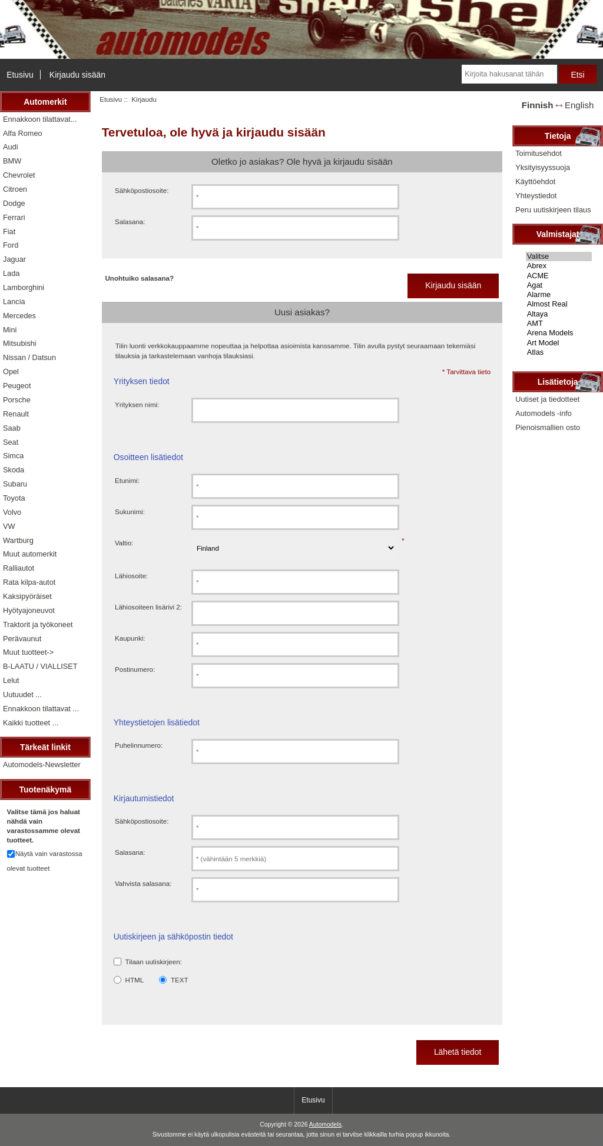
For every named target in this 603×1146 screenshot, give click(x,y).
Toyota (14, 498)
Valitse (559, 256)
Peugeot (17, 385)
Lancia (14, 301)
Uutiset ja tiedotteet (547, 399)
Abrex (559, 266)
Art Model (559, 343)
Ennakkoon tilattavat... (40, 119)
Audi (10, 146)
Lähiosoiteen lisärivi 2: (148, 607)
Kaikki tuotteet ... (30, 722)
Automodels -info (543, 413)
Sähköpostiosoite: (142, 190)
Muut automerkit (30, 553)
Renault (16, 413)
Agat (559, 285)
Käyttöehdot (535, 181)
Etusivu (20, 74)
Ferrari (14, 217)
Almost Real (559, 304)
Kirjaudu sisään (77, 74)
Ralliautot (18, 568)
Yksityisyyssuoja (542, 167)
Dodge (14, 203)
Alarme (559, 294)
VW (9, 526)
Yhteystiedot (535, 195)
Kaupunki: (130, 638)
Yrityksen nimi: (137, 404)
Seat (10, 442)
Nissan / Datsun (29, 357)
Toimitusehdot (538, 153)
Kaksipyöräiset (27, 596)
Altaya (559, 314)
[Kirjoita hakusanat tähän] (509, 74)
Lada (11, 273)
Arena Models (559, 333)
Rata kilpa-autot (29, 582)
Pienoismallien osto (547, 427)
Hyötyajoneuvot (29, 610)
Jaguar (14, 259)
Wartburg (18, 540)
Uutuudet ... (22, 694)
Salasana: (130, 221)
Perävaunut (22, 638)
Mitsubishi (20, 343)
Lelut (11, 680)
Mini (9, 329)
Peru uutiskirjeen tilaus (553, 209)
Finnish (538, 105)
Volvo (12, 512)
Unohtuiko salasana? (139, 278)
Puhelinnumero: (139, 745)
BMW (12, 160)
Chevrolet (19, 175)
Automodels (325, 1124)
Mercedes (19, 315)
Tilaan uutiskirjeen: (153, 961)
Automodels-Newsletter (42, 764)
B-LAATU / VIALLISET (40, 666)
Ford (10, 245)
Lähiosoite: (131, 575)
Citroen (15, 189)
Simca (13, 455)
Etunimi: (127, 480)
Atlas (559, 352)
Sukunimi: (130, 511)
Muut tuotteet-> (28, 652)
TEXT (179, 980)
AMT (559, 323)
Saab (12, 428)
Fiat (9, 231)
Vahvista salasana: (143, 883)
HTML (134, 980)
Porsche (17, 399)
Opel (11, 371)
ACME (559, 276)
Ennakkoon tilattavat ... (41, 708)
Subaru (15, 483)
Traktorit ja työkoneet (38, 624)
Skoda (13, 469)
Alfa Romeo (22, 133)
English (579, 105)
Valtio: (124, 543)
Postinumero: (135, 669)
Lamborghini (23, 287)
